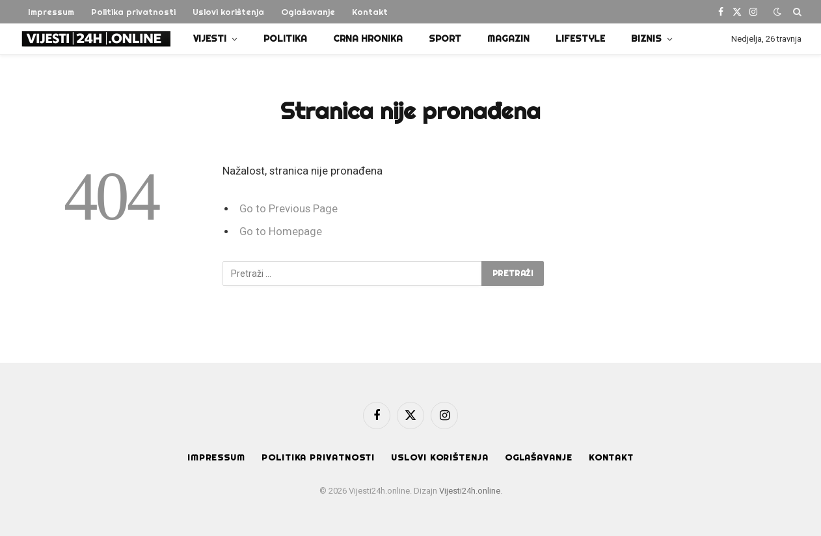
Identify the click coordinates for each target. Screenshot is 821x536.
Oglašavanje (308, 12)
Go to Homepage (280, 231)
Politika (285, 38)
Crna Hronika (368, 38)
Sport (445, 38)
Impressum (51, 12)
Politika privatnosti (133, 12)
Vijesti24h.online (469, 491)
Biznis (646, 38)
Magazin (508, 38)
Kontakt (370, 12)
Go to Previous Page (288, 209)
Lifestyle (580, 38)
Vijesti (209, 38)
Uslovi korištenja (228, 12)
